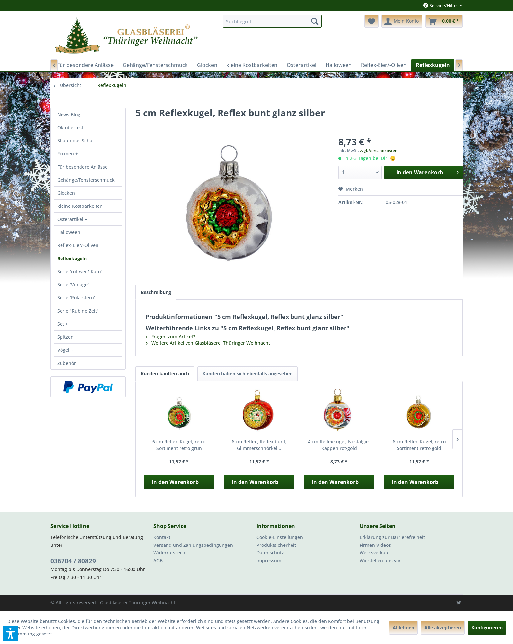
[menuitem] (272, 21)
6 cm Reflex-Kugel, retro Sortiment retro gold (419, 444)
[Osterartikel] (301, 65)
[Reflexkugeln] (432, 65)
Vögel (64, 350)
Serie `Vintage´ (73, 284)
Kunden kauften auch (165, 373)
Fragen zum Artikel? (170, 336)
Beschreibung (156, 292)
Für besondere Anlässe (82, 167)
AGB (158, 560)
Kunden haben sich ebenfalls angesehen (247, 373)
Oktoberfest (70, 127)
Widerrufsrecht (170, 552)
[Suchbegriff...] (272, 21)
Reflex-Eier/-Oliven (77, 245)
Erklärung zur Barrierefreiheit (392, 537)
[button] (10, 633)
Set (61, 324)
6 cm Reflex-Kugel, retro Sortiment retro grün (178, 444)
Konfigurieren (487, 627)
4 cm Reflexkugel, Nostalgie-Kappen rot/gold (339, 444)
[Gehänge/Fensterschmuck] (155, 65)
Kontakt (161, 537)
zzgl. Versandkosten (379, 150)
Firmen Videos (375, 545)
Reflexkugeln (72, 258)
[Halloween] (338, 65)
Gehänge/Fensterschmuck (86, 180)
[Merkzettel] (371, 21)
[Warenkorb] (444, 21)
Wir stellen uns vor (380, 560)
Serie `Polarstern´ (76, 298)
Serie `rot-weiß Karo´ (79, 271)
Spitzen (65, 337)
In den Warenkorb (175, 482)
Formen (66, 154)
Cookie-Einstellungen (279, 537)
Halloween (68, 232)
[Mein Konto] (401, 21)
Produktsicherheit (276, 545)
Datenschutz (270, 552)
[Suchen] (315, 21)
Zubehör (66, 363)
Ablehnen (403, 627)
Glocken (66, 193)
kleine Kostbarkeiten (80, 206)
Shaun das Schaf (75, 140)
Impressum (268, 560)
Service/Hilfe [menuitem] (440, 5)
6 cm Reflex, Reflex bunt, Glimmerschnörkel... (259, 444)
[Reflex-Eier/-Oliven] (383, 65)
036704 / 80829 (73, 561)
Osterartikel (71, 219)
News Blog (68, 114)
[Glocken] (207, 65)
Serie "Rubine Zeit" (78, 311)
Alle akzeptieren (442, 627)
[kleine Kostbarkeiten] (252, 65)
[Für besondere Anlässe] (85, 65)
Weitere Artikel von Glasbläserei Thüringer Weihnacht (208, 343)
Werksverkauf (375, 552)
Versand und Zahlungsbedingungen (193, 545)
